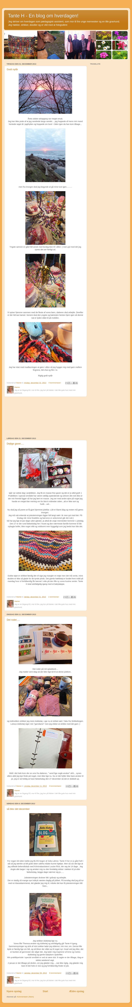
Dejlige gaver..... (15, 443)
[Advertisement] (45, 417)
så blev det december (18, 809)
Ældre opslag (76, 991)
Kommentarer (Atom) (25, 997)
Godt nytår (12, 69)
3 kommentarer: (55, 786)
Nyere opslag (14, 991)
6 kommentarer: (55, 973)
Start (45, 991)
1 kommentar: (54, 597)
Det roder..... (13, 620)
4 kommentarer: (55, 383)
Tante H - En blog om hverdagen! (43, 15)
